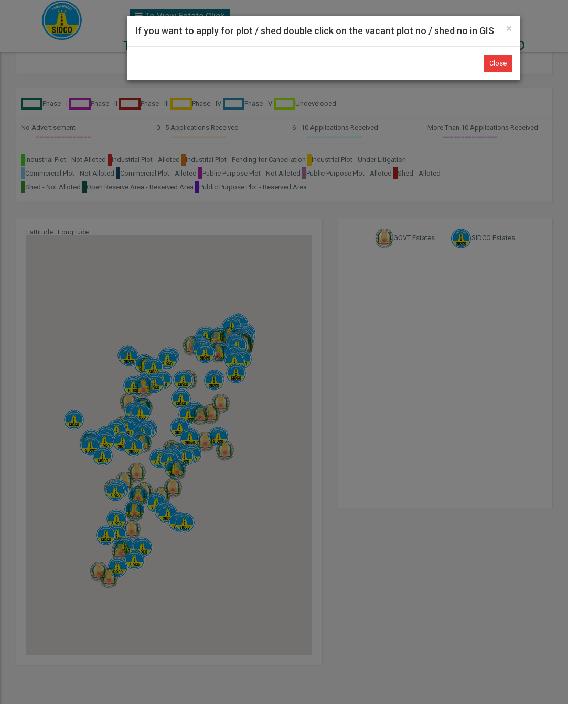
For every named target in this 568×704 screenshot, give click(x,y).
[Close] (509, 28)
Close (498, 63)
